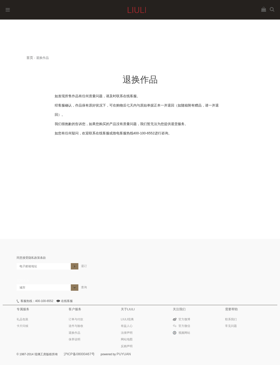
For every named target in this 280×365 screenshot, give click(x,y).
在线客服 (67, 301)
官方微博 (184, 319)
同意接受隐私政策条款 (31, 257)
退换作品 (74, 332)
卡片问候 (22, 326)
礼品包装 (22, 319)
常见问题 (231, 326)
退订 (84, 266)
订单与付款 (76, 319)
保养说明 (74, 339)
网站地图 (127, 339)
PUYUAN (124, 354)
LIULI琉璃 (127, 319)
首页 (29, 58)
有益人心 (127, 326)
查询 (84, 287)
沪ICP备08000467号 (79, 354)
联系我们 (231, 319)
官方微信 (184, 326)
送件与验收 (76, 326)
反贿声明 (127, 346)
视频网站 (184, 332)
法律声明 (127, 332)
